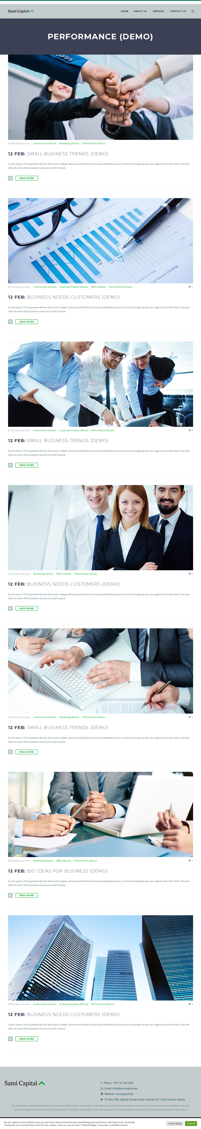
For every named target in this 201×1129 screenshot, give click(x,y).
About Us (140, 11)
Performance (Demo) (93, 143)
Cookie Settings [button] (175, 1123)
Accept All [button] (191, 1123)
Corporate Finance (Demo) (73, 286)
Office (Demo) (98, 286)
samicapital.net (124, 1094)
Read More (26, 178)
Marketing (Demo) (69, 143)
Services (158, 11)
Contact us (178, 11)
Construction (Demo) (44, 143)
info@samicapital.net (125, 1088)
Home (124, 11)
